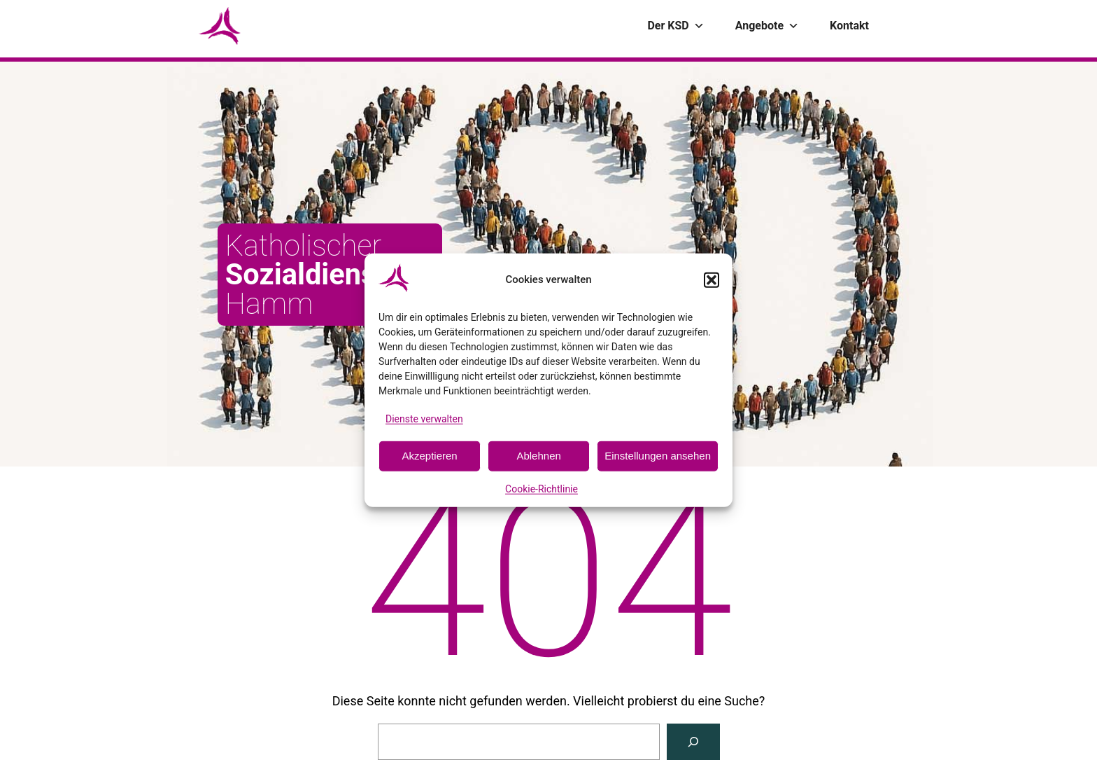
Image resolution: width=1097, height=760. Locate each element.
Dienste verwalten (424, 418)
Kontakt (849, 25)
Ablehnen (538, 456)
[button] (712, 279)
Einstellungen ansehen (657, 456)
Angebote (767, 26)
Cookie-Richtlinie (541, 489)
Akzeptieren (429, 456)
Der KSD (675, 26)
